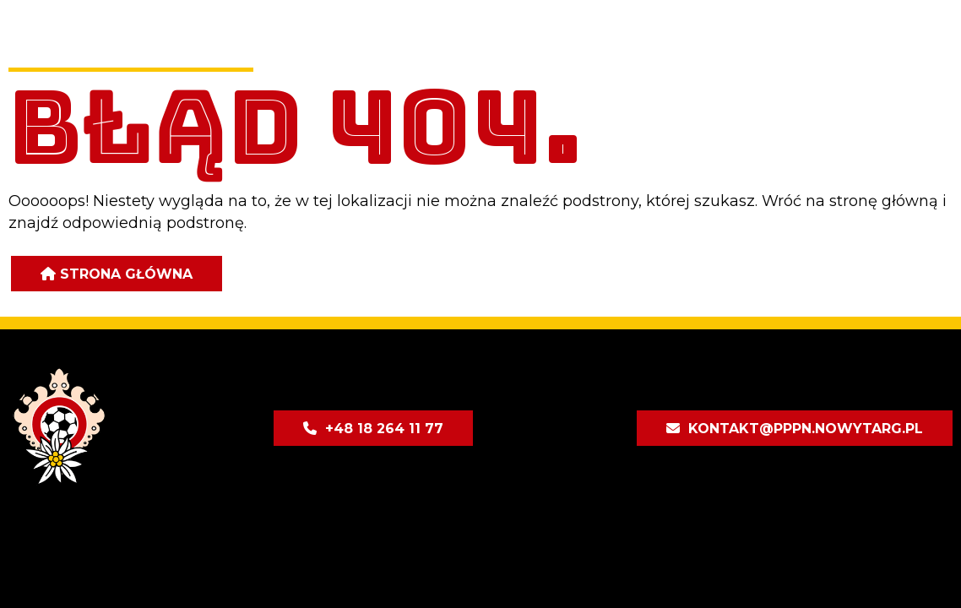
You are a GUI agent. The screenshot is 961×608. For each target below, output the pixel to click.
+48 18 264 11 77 (384, 429)
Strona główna (126, 274)
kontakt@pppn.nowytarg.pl (805, 429)
